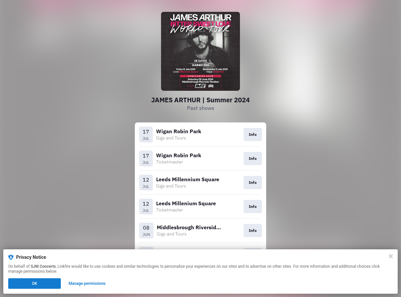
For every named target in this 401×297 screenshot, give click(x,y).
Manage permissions (87, 283)
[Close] (391, 256)
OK (34, 283)
